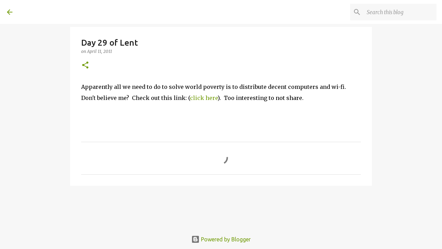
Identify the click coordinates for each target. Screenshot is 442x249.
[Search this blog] (400, 12)
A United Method (62, 12)
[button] (85, 65)
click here (204, 97)
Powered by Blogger (221, 239)
